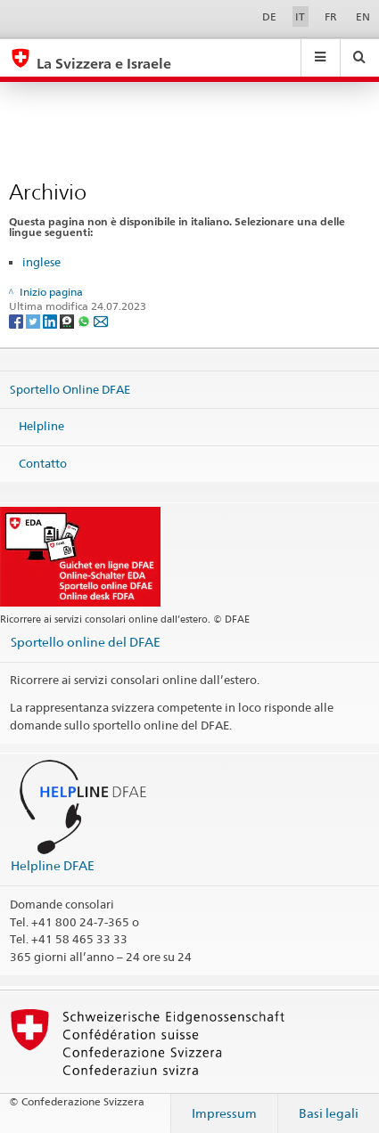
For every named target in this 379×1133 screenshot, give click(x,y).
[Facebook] (17, 321)
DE (269, 16)
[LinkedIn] (51, 321)
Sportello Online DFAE (70, 388)
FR (331, 16)
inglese (41, 262)
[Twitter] (34, 321)
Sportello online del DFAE (86, 641)
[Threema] (68, 321)
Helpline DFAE (53, 865)
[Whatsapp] (85, 321)
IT (300, 16)
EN (363, 16)
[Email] (101, 321)
